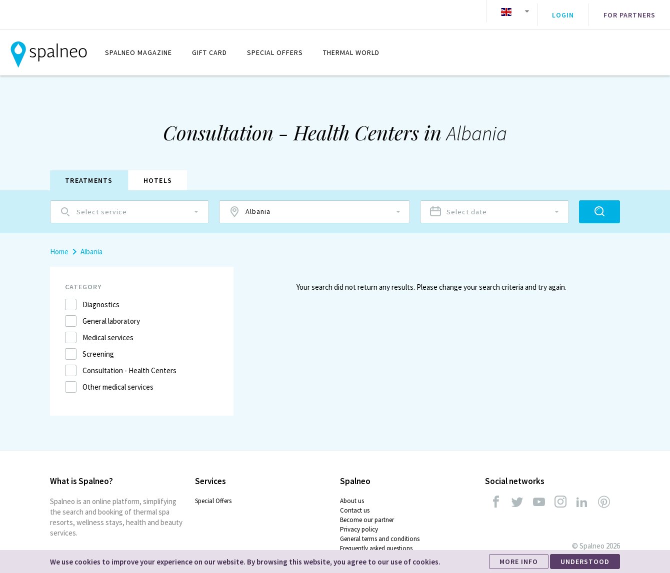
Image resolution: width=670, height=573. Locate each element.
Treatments (89, 172)
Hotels (158, 172)
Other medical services (118, 379)
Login (563, 11)
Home (59, 244)
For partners (630, 11)
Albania (91, 244)
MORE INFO (519, 561)
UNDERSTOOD (585, 561)
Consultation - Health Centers (129, 363)
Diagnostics (101, 297)
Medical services (108, 330)
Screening (98, 346)
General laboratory (111, 313)
